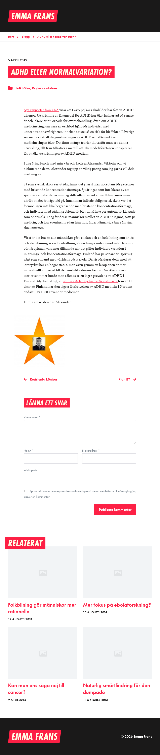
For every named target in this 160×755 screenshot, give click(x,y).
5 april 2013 (17, 60)
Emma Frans (142, 736)
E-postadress (91, 450)
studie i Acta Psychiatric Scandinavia (90, 280)
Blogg (26, 36)
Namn (29, 450)
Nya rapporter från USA (41, 109)
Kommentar (32, 417)
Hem (11, 36)
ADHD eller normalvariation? (56, 36)
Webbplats (30, 470)
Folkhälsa (23, 88)
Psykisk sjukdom (44, 88)
